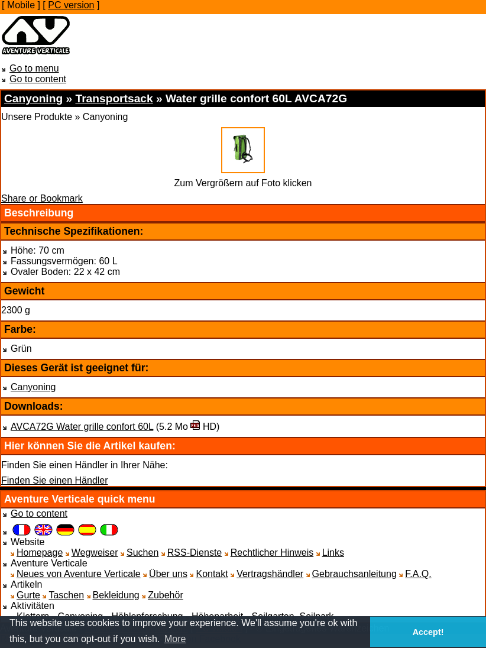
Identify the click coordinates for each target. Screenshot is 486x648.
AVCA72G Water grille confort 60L (82, 427)
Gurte (28, 595)
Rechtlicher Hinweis (272, 552)
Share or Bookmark (42, 198)
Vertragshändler (269, 574)
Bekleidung (116, 595)
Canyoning (33, 387)
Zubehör (165, 595)
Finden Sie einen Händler (54, 480)
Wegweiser (95, 552)
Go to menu (34, 68)
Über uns (168, 574)
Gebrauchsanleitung (354, 574)
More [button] (175, 639)
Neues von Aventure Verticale (79, 574)
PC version (71, 5)
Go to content (37, 79)
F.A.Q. (418, 574)
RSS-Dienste (194, 552)
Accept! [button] (428, 632)
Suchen (142, 552)
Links (333, 552)
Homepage (40, 552)
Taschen (66, 595)
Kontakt (212, 574)
